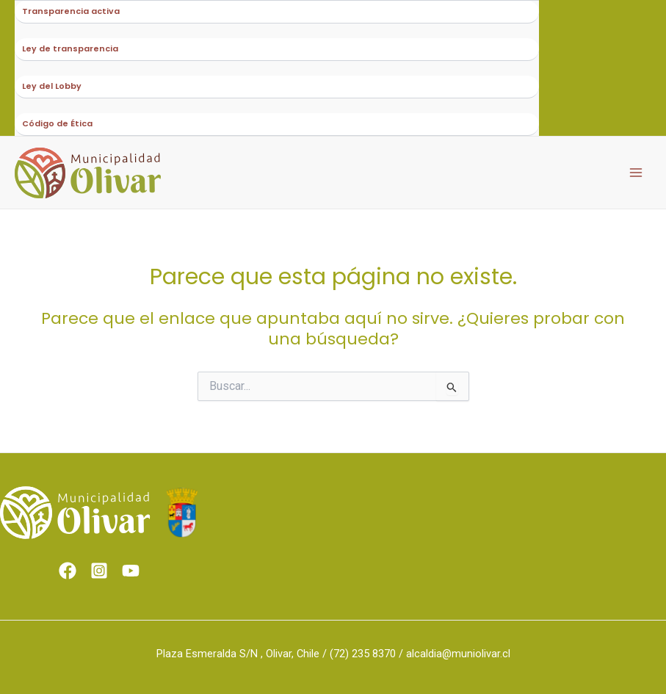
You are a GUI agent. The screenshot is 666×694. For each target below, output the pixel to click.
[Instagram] (99, 570)
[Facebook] (67, 570)
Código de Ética (57, 123)
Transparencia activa (71, 11)
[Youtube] (131, 570)
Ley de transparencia (70, 48)
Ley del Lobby (52, 86)
